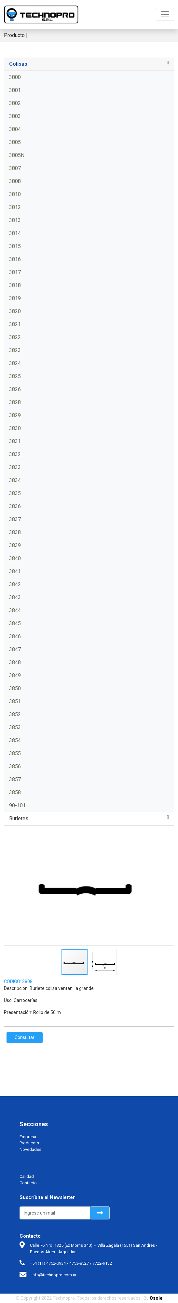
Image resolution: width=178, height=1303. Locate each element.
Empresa (28, 1136)
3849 (15, 675)
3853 (15, 727)
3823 (15, 350)
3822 (15, 337)
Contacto (28, 1182)
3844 (15, 610)
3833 (15, 467)
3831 (15, 441)
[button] (168, 885)
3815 (15, 246)
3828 (15, 402)
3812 (15, 207)
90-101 (17, 805)
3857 (15, 779)
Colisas (18, 64)
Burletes (18, 818)
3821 (15, 324)
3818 (15, 285)
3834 (15, 480)
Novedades (30, 1149)
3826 (15, 389)
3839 (15, 545)
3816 (15, 259)
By (153, 1298)
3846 (15, 636)
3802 (15, 103)
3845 (15, 623)
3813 (15, 220)
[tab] (89, 64)
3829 (15, 415)
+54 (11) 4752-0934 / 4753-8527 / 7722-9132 (71, 1263)
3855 (15, 753)
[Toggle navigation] (165, 14)
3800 (15, 77)
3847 (15, 649)
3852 (15, 714)
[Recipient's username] (55, 1212)
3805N (16, 155)
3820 (15, 311)
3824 (15, 363)
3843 (15, 597)
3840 (15, 558)
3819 (15, 298)
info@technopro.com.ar (54, 1274)
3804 (15, 129)
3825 (15, 376)
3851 (15, 701)
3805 (15, 142)
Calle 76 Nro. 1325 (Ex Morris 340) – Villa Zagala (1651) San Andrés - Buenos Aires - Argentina (93, 1248)
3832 (15, 454)
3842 (15, 584)
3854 (15, 740)
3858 (15, 792)
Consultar (24, 1037)
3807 (15, 168)
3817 (15, 272)
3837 (15, 519)
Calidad (27, 1176)
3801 (15, 90)
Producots (29, 1142)
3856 (15, 766)
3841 (15, 571)
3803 (15, 116)
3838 (15, 532)
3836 (15, 506)
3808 (15, 181)
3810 (15, 194)
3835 (15, 493)
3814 (15, 233)
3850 (15, 688)
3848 (15, 662)
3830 (15, 428)
